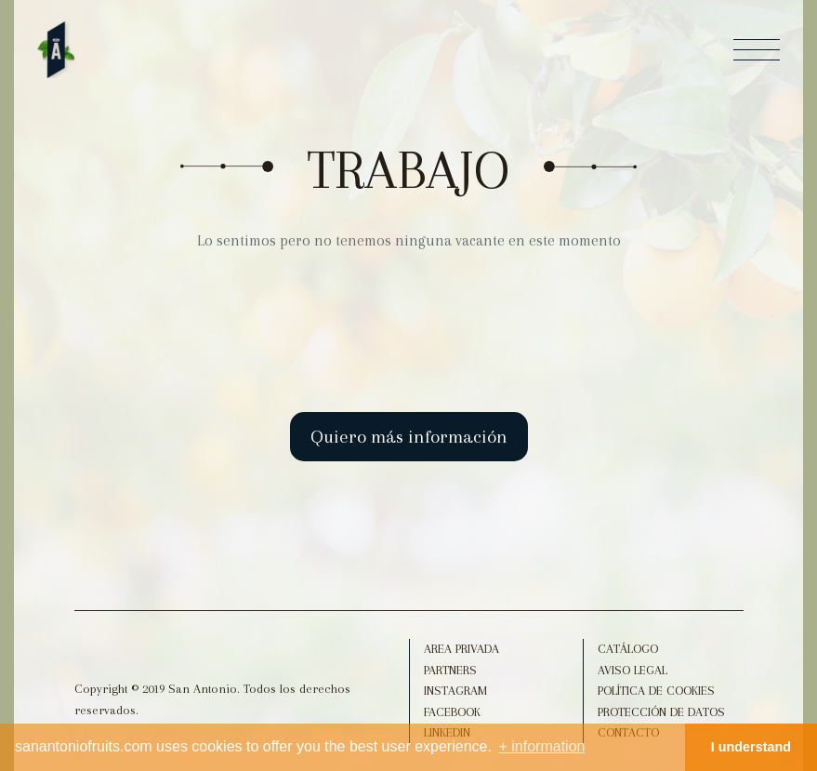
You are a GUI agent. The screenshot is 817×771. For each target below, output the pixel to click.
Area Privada (461, 649)
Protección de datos (661, 712)
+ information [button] (542, 746)
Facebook (452, 712)
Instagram (455, 691)
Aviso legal (632, 670)
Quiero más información (408, 436)
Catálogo (628, 649)
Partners (450, 670)
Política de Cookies (656, 691)
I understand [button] (751, 746)
